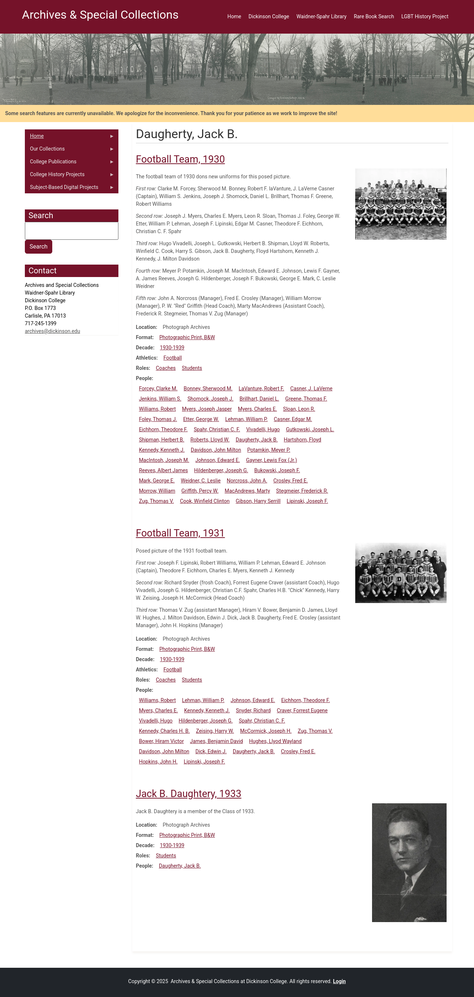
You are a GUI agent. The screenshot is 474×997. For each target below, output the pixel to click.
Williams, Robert (157, 409)
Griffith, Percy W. (200, 491)
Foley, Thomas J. (158, 419)
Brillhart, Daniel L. (259, 399)
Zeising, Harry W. (215, 731)
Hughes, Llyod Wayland (275, 741)
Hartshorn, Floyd (302, 440)
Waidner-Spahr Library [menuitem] (321, 16)
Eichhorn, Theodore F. (163, 429)
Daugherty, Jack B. (257, 440)
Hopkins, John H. (158, 762)
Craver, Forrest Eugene (302, 710)
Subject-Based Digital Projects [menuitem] (69, 189)
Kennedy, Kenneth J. (162, 450)
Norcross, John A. (247, 481)
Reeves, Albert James (163, 470)
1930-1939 (172, 347)
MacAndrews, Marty (247, 491)
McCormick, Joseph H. (266, 731)
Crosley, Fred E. (290, 481)
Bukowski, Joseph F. (277, 470)
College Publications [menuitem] (69, 163)
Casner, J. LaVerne (311, 388)
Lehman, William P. (246, 419)
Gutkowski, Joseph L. (310, 429)
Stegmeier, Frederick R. (302, 491)
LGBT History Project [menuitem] (424, 16)
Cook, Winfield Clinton (205, 501)
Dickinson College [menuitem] (269, 16)
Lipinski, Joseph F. (307, 501)
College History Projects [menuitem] (69, 176)
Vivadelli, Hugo (263, 429)
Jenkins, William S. (160, 399)
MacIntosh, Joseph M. (164, 460)
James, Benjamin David (216, 741)
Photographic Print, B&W (187, 337)
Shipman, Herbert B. (161, 440)
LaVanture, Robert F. (261, 388)
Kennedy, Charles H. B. (164, 731)
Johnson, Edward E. (218, 460)
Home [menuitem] (234, 16)
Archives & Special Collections (100, 15)
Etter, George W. (201, 419)
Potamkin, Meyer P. (269, 450)
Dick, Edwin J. (211, 751)
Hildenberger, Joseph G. (221, 470)
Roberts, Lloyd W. (210, 440)
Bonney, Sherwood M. (208, 388)
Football (172, 358)
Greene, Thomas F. (306, 399)
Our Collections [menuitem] (69, 150)
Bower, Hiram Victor (161, 741)
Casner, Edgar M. (293, 419)
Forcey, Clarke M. (158, 388)
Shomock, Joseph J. (210, 399)
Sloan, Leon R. (299, 409)
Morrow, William (157, 491)
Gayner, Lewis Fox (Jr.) (271, 460)
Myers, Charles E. (257, 409)
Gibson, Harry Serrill (258, 501)
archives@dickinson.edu (52, 331)
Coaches (165, 368)
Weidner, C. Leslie (201, 481)
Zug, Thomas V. (156, 501)
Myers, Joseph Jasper (207, 409)
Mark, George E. (157, 481)
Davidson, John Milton (216, 450)
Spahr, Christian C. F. (217, 429)
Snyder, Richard (253, 710)
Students (192, 368)
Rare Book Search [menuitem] (374, 16)
